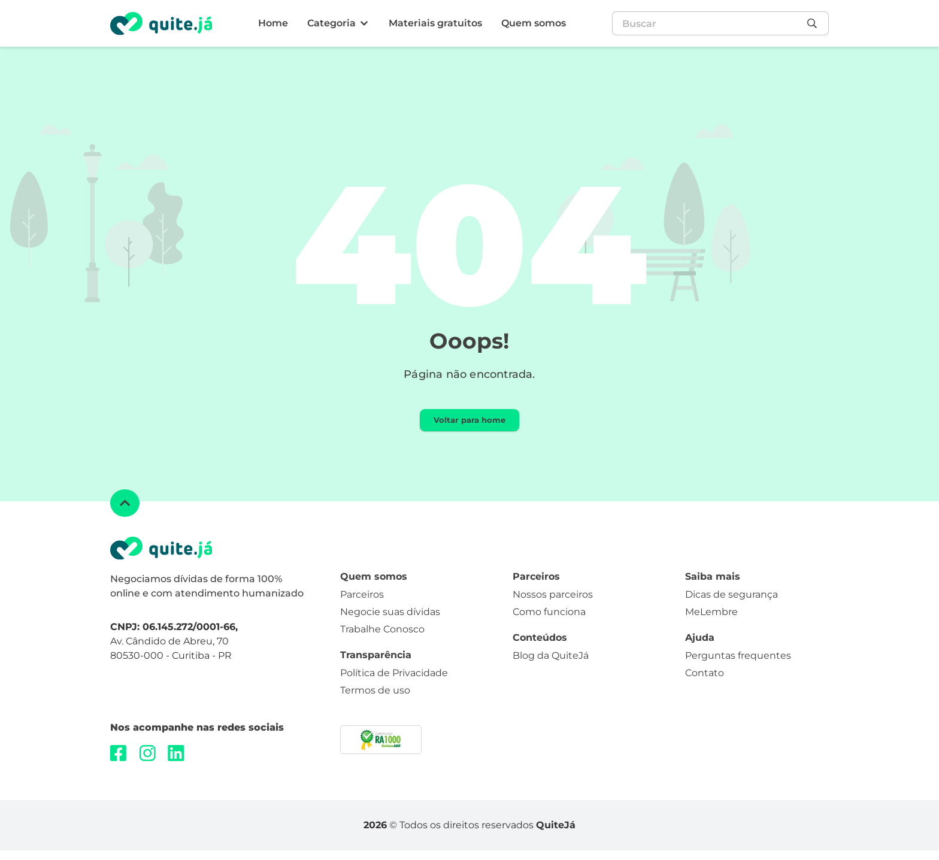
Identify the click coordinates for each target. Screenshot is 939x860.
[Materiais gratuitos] (435, 23)
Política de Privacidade (394, 686)
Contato (704, 686)
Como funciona (549, 626)
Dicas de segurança (731, 608)
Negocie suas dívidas (390, 626)
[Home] (273, 23)
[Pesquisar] (815, 23)
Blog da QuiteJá (551, 669)
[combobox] (706, 23)
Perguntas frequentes (738, 669)
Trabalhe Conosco (382, 643)
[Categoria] (338, 23)
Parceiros (362, 608)
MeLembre (711, 626)
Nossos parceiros (553, 608)
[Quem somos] (533, 23)
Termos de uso (375, 704)
